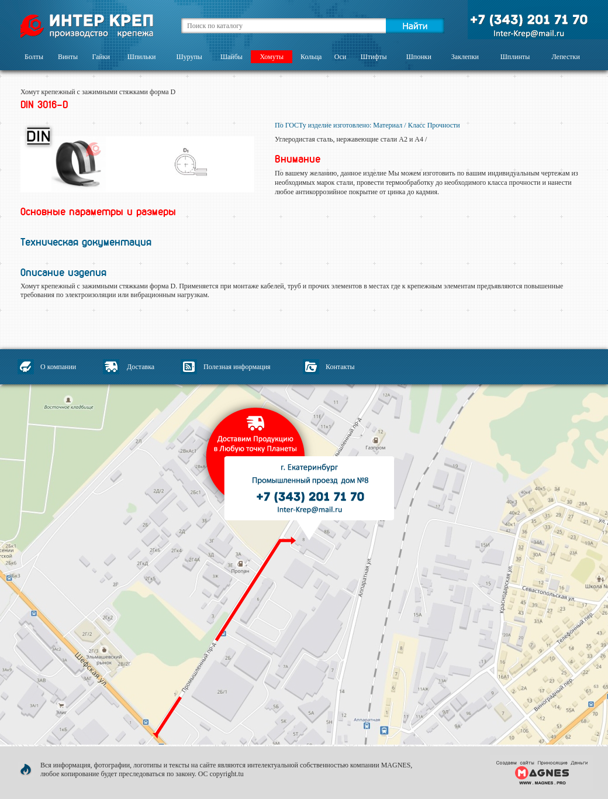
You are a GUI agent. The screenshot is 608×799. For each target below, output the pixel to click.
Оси (340, 57)
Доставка (140, 367)
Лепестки (566, 57)
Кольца (311, 57)
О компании (58, 367)
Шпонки (418, 57)
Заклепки (465, 57)
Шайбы (231, 57)
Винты (68, 57)
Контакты (340, 367)
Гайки (101, 57)
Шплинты (515, 57)
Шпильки (141, 57)
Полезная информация (237, 367)
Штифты (374, 57)
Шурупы (189, 57)
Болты (34, 57)
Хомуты (272, 57)
